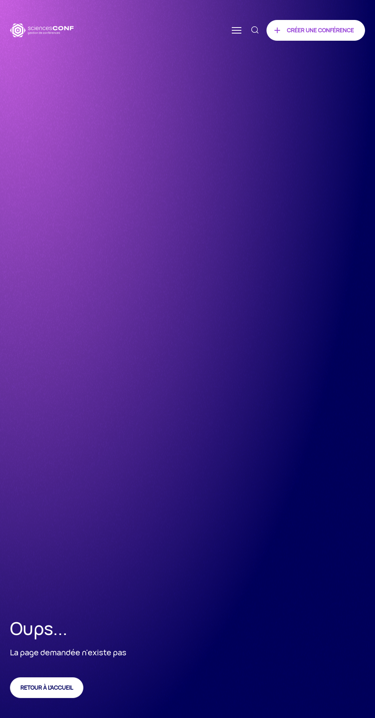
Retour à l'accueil (46, 687)
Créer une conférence (320, 30)
